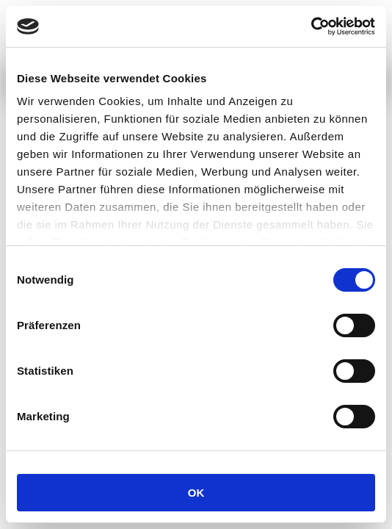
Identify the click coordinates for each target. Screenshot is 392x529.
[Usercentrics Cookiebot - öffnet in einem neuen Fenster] (311, 26)
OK (196, 492)
